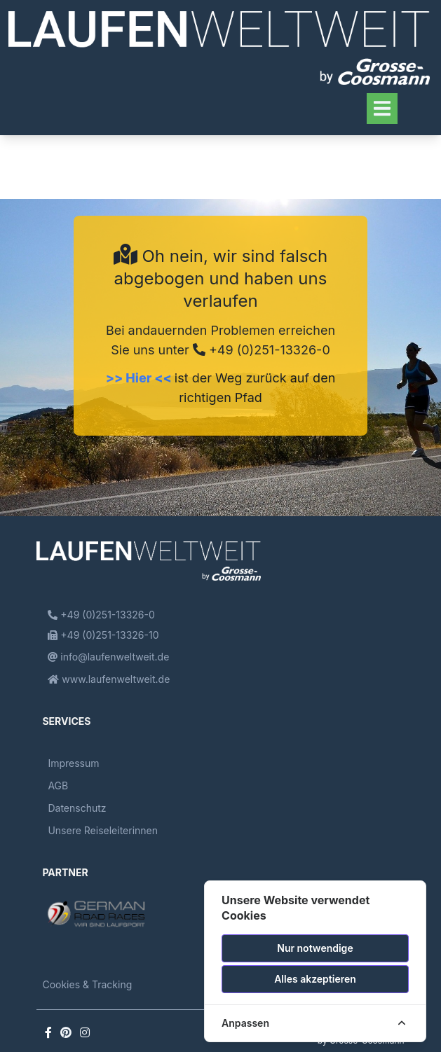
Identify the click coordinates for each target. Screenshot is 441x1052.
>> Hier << (140, 378)
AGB (58, 785)
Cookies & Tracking (87, 984)
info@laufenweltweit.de (108, 657)
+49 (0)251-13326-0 (261, 349)
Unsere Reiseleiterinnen (103, 830)
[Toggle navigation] (382, 108)
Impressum (73, 763)
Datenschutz (77, 808)
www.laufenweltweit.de (109, 679)
